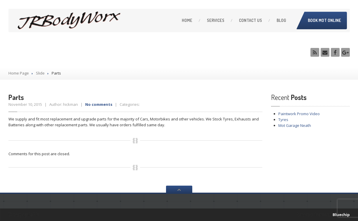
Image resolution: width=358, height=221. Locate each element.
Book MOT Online (324, 20)
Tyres (283, 119)
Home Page (18, 73)
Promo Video (299, 113)
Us (250, 20)
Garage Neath (294, 125)
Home (187, 20)
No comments (98, 104)
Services (215, 20)
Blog (281, 20)
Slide (40, 73)
